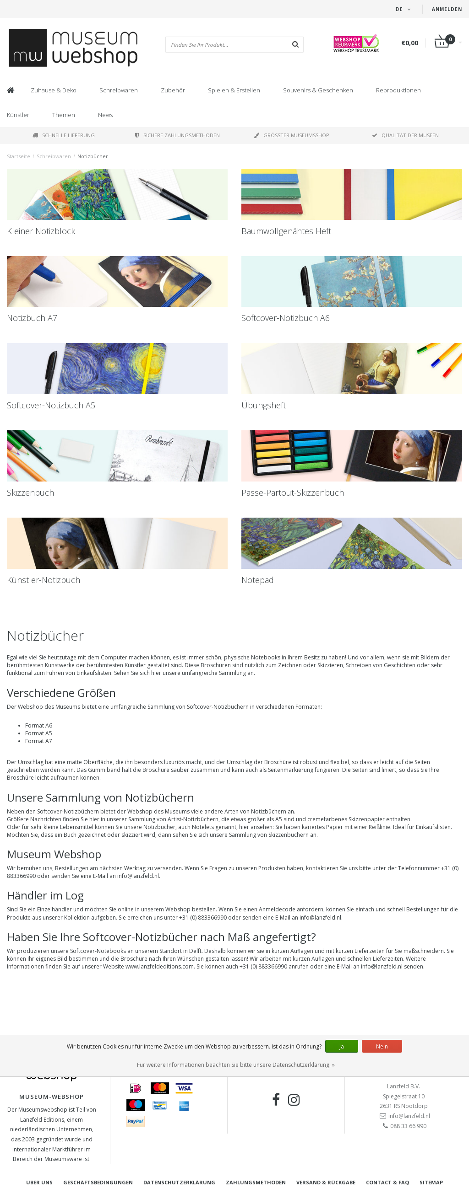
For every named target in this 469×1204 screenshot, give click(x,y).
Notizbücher (92, 156)
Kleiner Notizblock (41, 230)
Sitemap (431, 1182)
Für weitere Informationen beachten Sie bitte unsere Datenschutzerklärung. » (236, 1065)
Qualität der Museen (405, 135)
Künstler (18, 115)
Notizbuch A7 (32, 317)
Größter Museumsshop (291, 135)
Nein (382, 1046)
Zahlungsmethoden (256, 1182)
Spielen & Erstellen (234, 90)
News (105, 115)
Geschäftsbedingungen (98, 1182)
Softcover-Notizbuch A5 (51, 405)
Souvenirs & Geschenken (318, 90)
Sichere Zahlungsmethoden (177, 135)
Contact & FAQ (387, 1182)
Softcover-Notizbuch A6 (285, 317)
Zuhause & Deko (53, 90)
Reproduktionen (398, 90)
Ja (341, 1046)
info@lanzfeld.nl (382, 966)
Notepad (257, 579)
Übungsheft (263, 405)
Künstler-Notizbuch (43, 579)
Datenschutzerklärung (179, 1182)
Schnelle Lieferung (64, 135)
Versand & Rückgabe (325, 1182)
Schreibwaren (118, 90)
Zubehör (173, 90)
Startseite (18, 156)
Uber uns (39, 1182)
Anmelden (447, 9)
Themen (63, 115)
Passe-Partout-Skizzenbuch (292, 492)
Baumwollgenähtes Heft (286, 230)
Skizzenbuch (30, 492)
